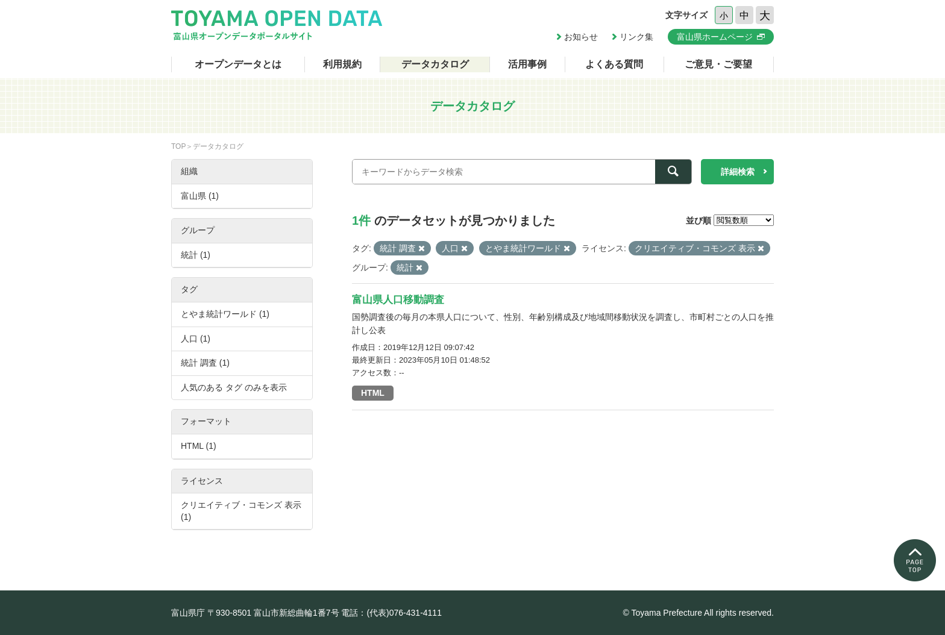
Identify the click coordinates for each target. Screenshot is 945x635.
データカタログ (435, 64)
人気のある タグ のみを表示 (234, 387)
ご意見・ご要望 (718, 64)
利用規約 (342, 64)
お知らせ (581, 37)
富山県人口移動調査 (398, 299)
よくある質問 (614, 64)
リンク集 (636, 37)
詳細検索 (738, 172)
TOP (178, 146)
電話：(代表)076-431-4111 (391, 613)
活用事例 (527, 64)
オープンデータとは (238, 64)
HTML (373, 393)
